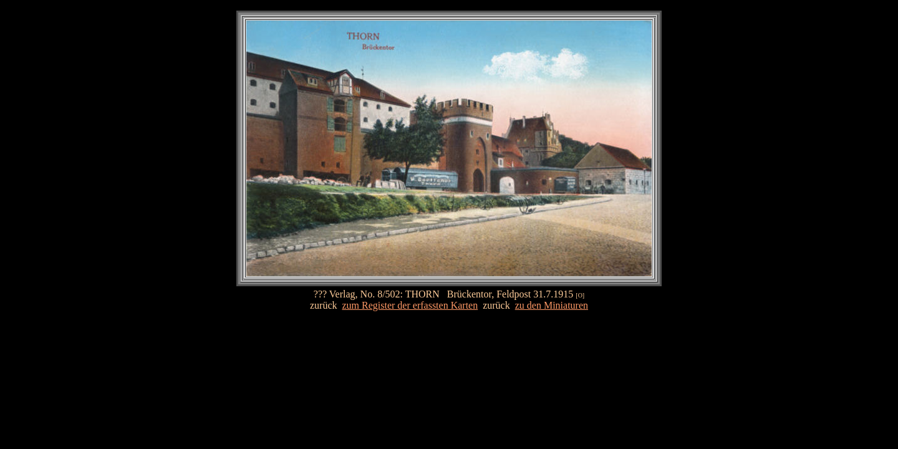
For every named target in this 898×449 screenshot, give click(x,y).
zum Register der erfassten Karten (410, 305)
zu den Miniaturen (551, 305)
